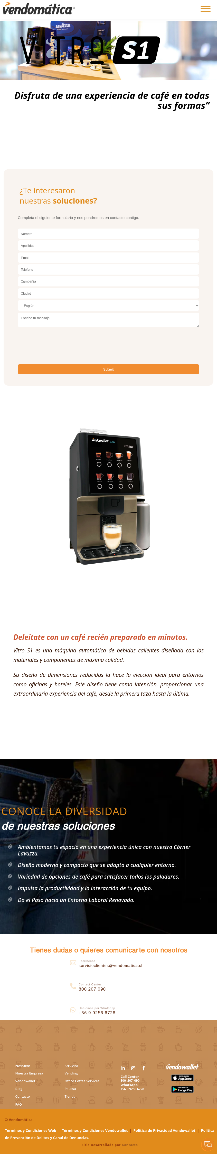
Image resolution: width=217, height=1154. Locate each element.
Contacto (22, 1096)
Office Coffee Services (82, 1081)
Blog (18, 1088)
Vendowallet (25, 1081)
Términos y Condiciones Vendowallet (95, 1130)
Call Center (130, 1076)
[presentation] (57, 340)
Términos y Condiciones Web (30, 1130)
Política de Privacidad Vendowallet (164, 1130)
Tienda (70, 1096)
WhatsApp (129, 1084)
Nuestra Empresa (29, 1073)
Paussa (70, 1088)
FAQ (18, 1104)
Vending (71, 1073)
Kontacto (130, 1145)
